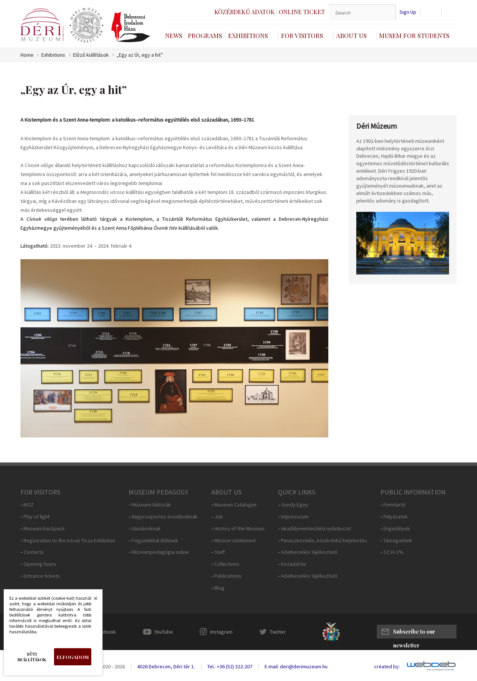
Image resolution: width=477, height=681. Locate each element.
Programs (205, 35)
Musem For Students (414, 35)
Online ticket (302, 11)
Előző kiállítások (91, 55)
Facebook (105, 631)
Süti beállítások (32, 656)
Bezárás (91, 600)
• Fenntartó (392, 505)
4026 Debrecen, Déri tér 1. (166, 666)
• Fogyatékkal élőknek (153, 540)
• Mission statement (233, 540)
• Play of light (35, 517)
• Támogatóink (396, 540)
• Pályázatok (394, 517)
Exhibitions (248, 35)
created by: (387, 666)
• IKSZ (27, 505)
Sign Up (407, 12)
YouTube (163, 631)
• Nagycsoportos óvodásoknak (163, 517)
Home (27, 55)
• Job (217, 517)
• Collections (225, 564)
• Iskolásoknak (145, 528)
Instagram (221, 631)
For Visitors (302, 35)
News (173, 35)
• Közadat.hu (292, 564)
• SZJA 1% (392, 552)
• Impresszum (293, 517)
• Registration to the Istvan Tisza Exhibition (67, 540)
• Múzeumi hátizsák (150, 505)
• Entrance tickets (40, 576)
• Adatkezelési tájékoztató (308, 552)
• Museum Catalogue (234, 505)
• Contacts (32, 552)
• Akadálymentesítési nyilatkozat (314, 528)
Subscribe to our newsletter (414, 633)
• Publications (226, 576)
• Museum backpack (42, 528)
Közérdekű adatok (244, 11)
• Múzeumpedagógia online (159, 552)
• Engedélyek (395, 528)
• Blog (217, 588)
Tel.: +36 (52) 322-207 (229, 666)
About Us (351, 35)
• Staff (218, 552)
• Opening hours (38, 564)
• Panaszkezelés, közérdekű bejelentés (322, 540)
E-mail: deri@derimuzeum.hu (296, 666)
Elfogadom (73, 657)
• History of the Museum (238, 528)
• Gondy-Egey (293, 505)
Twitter (278, 631)
